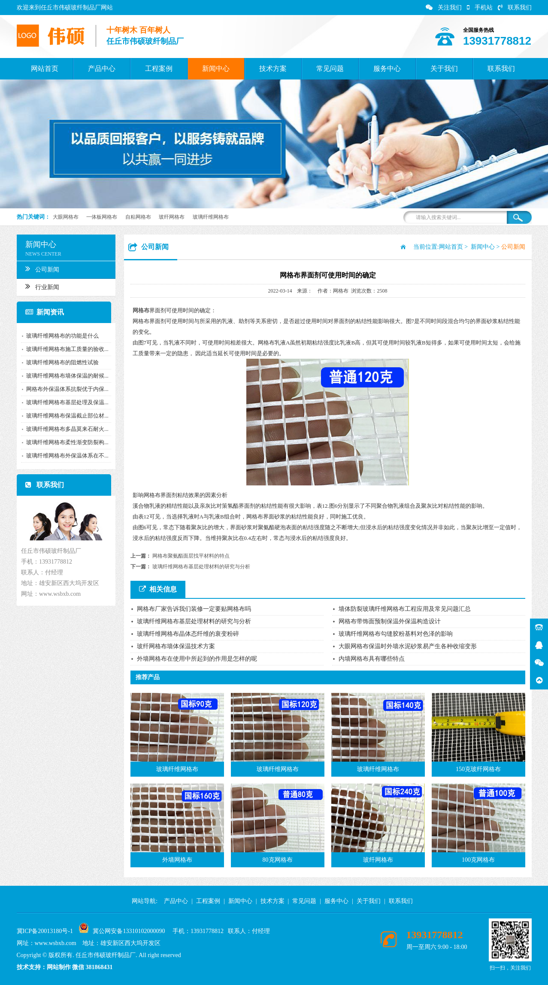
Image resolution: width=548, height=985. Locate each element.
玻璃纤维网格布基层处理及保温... (62, 402)
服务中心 (387, 68)
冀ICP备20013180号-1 (45, 931)
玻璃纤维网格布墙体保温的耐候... (62, 375)
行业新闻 (37, 286)
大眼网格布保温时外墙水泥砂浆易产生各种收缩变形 (408, 646)
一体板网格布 (101, 217)
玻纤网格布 (172, 217)
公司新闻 (37, 268)
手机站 (480, 7)
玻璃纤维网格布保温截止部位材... (62, 415)
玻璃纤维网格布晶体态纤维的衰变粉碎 (188, 634)
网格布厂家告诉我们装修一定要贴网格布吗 (194, 609)
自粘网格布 (138, 217)
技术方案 (273, 68)
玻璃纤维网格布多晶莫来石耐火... (62, 429)
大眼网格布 (66, 217)
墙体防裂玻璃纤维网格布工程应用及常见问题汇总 (405, 609)
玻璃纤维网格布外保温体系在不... (62, 455)
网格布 (141, 310)
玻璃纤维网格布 (211, 217)
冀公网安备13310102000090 (129, 931)
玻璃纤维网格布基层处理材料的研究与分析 (201, 567)
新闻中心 (216, 68)
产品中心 (101, 68)
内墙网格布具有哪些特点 (372, 659)
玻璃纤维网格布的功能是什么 (57, 335)
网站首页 (44, 68)
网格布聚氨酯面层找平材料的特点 (191, 556)
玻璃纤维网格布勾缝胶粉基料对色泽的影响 (396, 634)
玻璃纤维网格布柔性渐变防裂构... (62, 442)
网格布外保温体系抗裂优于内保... (62, 389)
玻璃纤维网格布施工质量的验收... (62, 349)
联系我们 (515, 7)
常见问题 (330, 68)
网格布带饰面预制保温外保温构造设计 (390, 621)
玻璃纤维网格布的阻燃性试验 (57, 362)
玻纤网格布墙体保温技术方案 (176, 646)
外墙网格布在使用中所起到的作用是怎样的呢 (197, 659)
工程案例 (159, 68)
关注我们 (444, 7)
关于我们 (444, 68)
